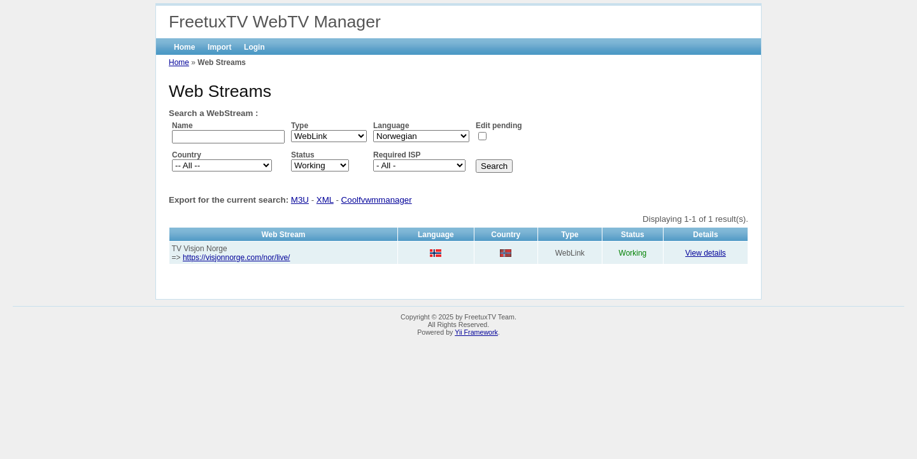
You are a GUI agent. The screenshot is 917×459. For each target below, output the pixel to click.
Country (186, 154)
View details (705, 253)
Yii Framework (476, 332)
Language (391, 125)
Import (219, 47)
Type (299, 125)
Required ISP (397, 154)
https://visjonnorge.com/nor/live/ (236, 257)
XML (325, 200)
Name (182, 125)
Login (254, 47)
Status (303, 154)
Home (184, 47)
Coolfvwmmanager (376, 200)
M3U (300, 200)
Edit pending (499, 125)
